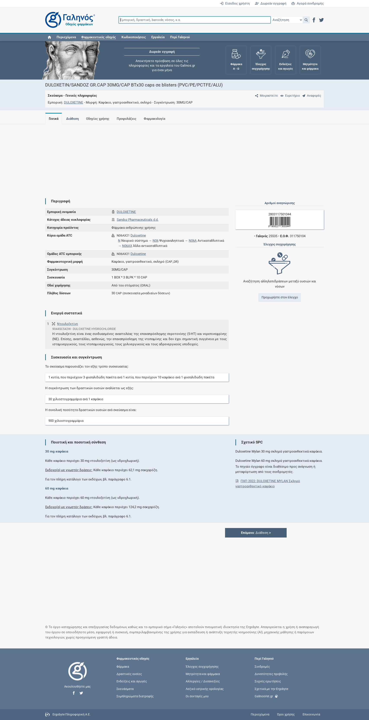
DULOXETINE (73, 102)
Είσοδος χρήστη (235, 3)
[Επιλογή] (286, 19)
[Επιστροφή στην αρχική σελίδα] (77, 675)
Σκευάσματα (125, 688)
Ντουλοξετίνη (67, 324)
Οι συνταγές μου (197, 696)
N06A (193, 241)
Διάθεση (72, 119)
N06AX (127, 246)
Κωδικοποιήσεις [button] (133, 37)
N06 (155, 241)
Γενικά (53, 119)
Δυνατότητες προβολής (271, 674)
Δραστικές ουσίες (129, 674)
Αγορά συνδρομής (307, 3)
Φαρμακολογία (154, 119)
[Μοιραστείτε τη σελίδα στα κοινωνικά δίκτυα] (265, 95)
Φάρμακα (123, 666)
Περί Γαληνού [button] (180, 37)
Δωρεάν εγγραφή (270, 3)
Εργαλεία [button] (158, 37)
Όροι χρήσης (286, 714)
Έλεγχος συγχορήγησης (202, 666)
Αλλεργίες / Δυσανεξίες (203, 681)
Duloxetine (138, 235)
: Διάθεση (256, 533)
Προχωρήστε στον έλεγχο (280, 297)
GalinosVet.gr (266, 695)
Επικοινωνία (311, 714)
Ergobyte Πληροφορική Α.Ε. (72, 714)
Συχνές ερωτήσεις (268, 681)
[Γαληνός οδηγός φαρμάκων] (69, 20)
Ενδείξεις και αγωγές (132, 681)
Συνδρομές (262, 666)
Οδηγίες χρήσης (97, 119)
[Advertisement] (171, 158)
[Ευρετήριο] (289, 95)
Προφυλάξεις (126, 119)
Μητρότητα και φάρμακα (203, 674)
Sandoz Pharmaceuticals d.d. (137, 220)
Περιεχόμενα (66, 37)
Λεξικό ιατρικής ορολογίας (205, 688)
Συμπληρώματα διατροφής (135, 696)
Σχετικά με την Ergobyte (271, 688)
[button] (306, 19)
